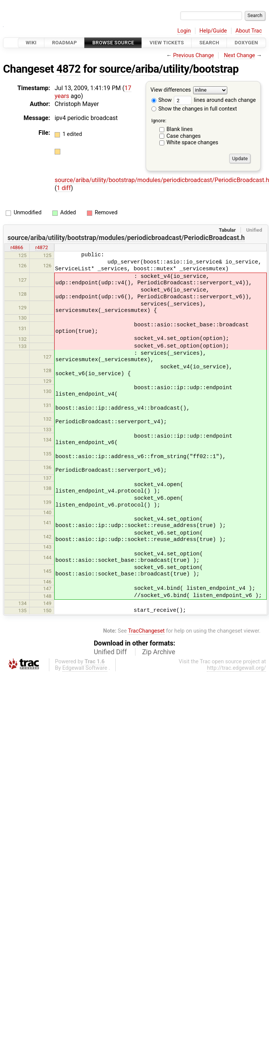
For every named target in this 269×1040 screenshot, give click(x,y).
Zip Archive (158, 652)
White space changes (193, 142)
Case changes (184, 136)
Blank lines (180, 129)
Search (209, 42)
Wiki (31, 42)
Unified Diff (110, 652)
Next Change (239, 55)
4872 (69, 68)
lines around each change (215, 100)
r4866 (17, 247)
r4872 (41, 247)
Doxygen (246, 42)
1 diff (64, 188)
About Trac (249, 31)
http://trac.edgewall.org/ (236, 668)
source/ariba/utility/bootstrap (168, 68)
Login (184, 31)
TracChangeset (146, 631)
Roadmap (64, 42)
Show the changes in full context (194, 109)
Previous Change (193, 55)
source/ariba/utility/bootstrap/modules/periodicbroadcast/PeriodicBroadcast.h (126, 238)
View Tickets (166, 42)
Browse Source (113, 42)
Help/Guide (213, 31)
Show (161, 100)
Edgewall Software (84, 668)
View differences (171, 90)
